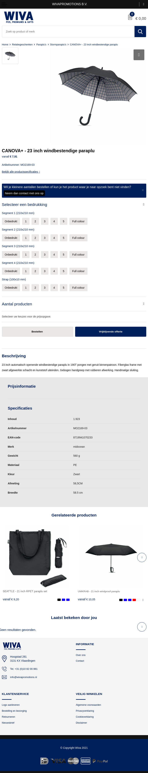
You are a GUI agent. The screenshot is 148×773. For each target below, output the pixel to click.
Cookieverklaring (85, 715)
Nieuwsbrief (8, 721)
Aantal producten (17, 301)
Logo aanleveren (11, 702)
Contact (80, 658)
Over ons (81, 652)
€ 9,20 (11, 597)
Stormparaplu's (59, 44)
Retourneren (9, 715)
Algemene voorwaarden (89, 702)
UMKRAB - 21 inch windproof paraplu (100, 588)
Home (5, 44)
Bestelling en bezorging (15, 708)
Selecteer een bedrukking (24, 202)
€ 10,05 (87, 597)
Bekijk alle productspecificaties (21, 169)
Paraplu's (42, 44)
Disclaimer (82, 721)
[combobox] (68, 31)
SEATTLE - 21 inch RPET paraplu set (25, 588)
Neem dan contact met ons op (24, 190)
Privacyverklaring (85, 708)
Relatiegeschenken (23, 44)
